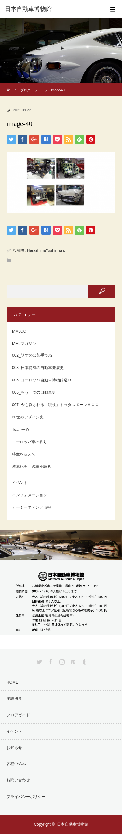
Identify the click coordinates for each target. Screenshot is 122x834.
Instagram (61, 660)
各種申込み (16, 764)
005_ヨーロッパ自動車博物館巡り (42, 380)
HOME (12, 682)
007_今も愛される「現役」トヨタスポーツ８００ (55, 405)
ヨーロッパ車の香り (29, 442)
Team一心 (20, 429)
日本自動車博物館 (72, 824)
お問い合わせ (18, 780)
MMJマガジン (24, 343)
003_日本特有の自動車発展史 (38, 368)
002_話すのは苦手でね (32, 355)
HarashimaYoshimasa (46, 250)
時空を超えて (23, 454)
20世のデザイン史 (28, 417)
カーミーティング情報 (31, 507)
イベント (20, 483)
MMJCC (19, 331)
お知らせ (14, 747)
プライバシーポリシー (26, 796)
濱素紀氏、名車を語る (31, 466)
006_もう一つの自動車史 (34, 392)
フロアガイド (18, 715)
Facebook (50, 660)
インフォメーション (29, 495)
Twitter (39, 660)
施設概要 (14, 698)
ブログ (25, 90)
